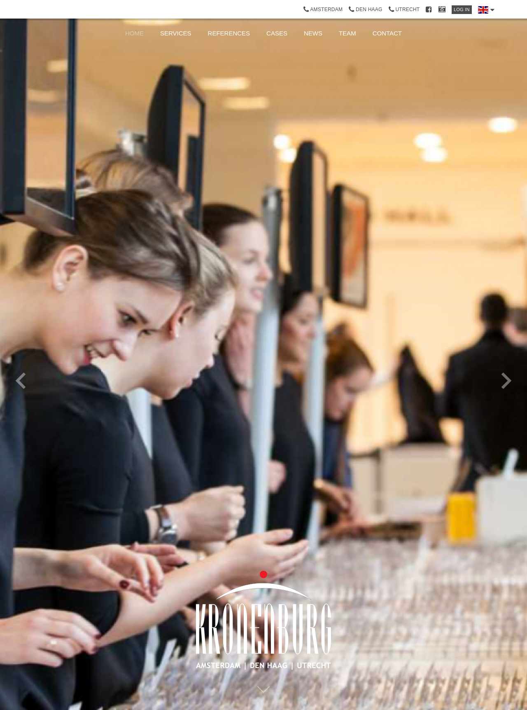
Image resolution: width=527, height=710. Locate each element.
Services (175, 33)
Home (134, 33)
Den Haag (365, 9)
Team (347, 33)
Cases (276, 33)
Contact (387, 33)
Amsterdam (323, 9)
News (313, 33)
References (229, 33)
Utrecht (404, 9)
